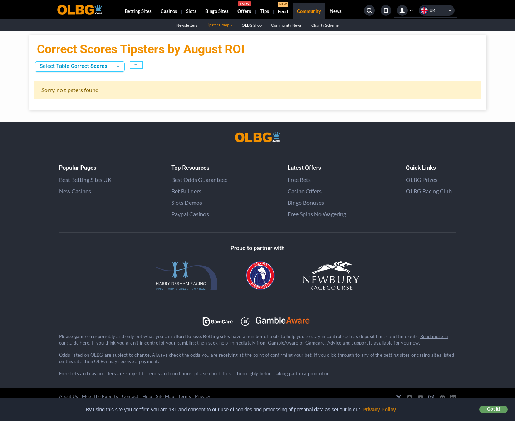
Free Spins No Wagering (317, 213)
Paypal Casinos (190, 213)
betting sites (396, 355)
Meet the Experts (100, 396)
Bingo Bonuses (306, 202)
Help (147, 396)
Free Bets (299, 179)
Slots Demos (186, 202)
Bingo (217, 11)
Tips (264, 11)
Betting (138, 11)
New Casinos (75, 191)
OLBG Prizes (421, 179)
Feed (283, 8)
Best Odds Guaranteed (199, 179)
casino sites (429, 355)
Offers (244, 8)
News (336, 11)
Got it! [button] (493, 409)
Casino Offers (305, 191)
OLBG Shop (251, 25)
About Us (68, 396)
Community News (286, 25)
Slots (191, 11)
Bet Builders (186, 191)
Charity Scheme (324, 25)
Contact (130, 396)
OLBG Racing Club (429, 191)
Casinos (169, 11)
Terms (184, 396)
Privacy (202, 396)
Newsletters (186, 25)
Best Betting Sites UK (85, 179)
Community (309, 11)
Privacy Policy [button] (379, 409)
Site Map (165, 396)
